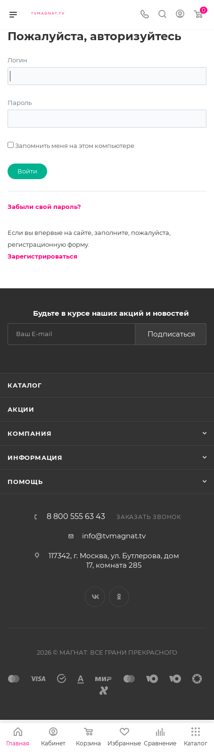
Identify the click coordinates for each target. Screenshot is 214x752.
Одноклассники (119, 597)
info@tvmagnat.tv (114, 535)
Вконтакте (95, 597)
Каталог (25, 385)
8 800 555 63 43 (76, 516)
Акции (21, 409)
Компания (29, 433)
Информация (35, 457)
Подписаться (171, 333)
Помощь (25, 481)
